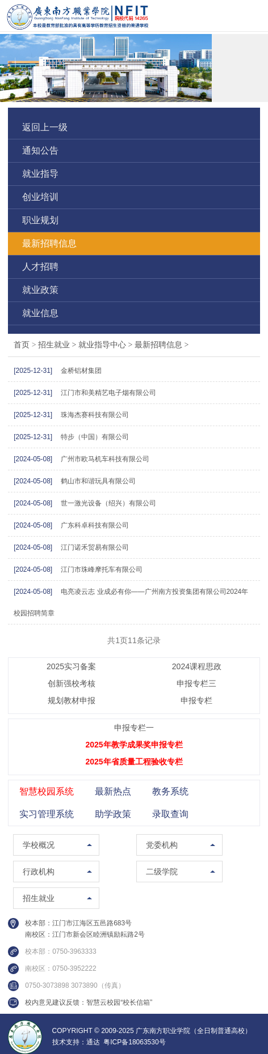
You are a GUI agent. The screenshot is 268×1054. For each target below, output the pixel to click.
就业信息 (40, 313)
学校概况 (39, 844)
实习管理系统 (46, 814)
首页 (22, 345)
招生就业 (58, 345)
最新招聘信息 (49, 243)
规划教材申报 (71, 700)
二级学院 (162, 871)
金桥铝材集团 (81, 371)
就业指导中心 (106, 345)
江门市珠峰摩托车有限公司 (102, 569)
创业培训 (40, 197)
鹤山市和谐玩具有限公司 (98, 481)
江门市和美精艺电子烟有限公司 (108, 393)
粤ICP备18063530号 (134, 1042)
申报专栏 (196, 700)
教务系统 (170, 791)
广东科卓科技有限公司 (95, 525)
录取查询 (170, 814)
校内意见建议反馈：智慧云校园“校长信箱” (88, 1002)
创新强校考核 (71, 683)
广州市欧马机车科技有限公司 (105, 459)
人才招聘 (40, 266)
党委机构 (162, 844)
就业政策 (40, 290)
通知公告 (40, 150)
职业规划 (40, 220)
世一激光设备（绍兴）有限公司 (108, 503)
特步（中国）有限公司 (95, 437)
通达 (93, 1042)
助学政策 (113, 814)
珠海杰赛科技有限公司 (95, 415)
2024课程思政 (196, 666)
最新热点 (113, 791)
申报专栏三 (196, 683)
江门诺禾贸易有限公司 (95, 547)
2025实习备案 (71, 666)
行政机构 (39, 871)
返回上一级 (45, 127)
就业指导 (40, 173)
